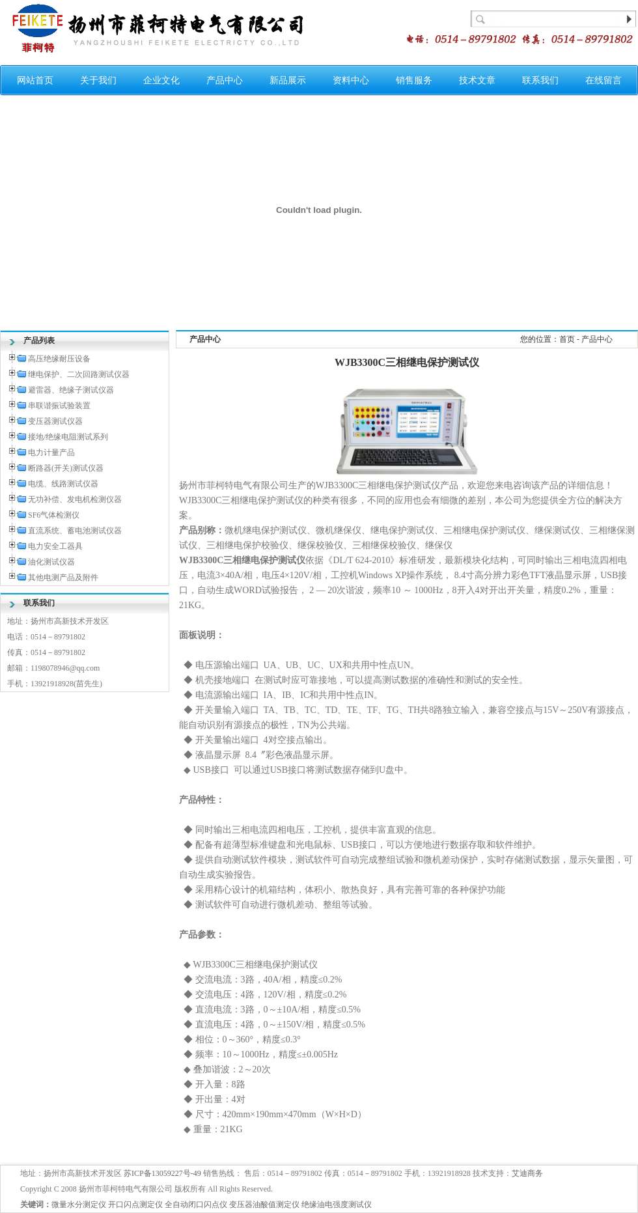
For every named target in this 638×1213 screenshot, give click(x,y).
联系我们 (540, 80)
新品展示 (288, 80)
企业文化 (161, 80)
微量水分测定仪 (78, 1204)
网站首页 (35, 80)
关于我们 (98, 80)
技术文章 (477, 80)
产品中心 (224, 80)
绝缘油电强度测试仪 (336, 1204)
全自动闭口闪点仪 (196, 1204)
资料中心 (351, 80)
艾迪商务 (527, 1173)
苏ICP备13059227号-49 (162, 1173)
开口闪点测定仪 (135, 1204)
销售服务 (414, 80)
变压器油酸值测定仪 (264, 1204)
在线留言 (603, 80)
